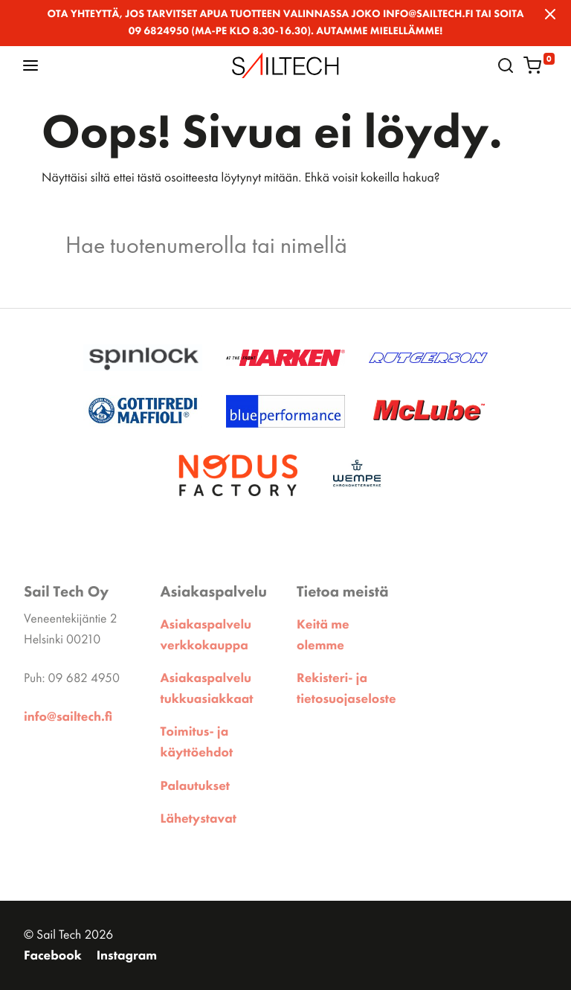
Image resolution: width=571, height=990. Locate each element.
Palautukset (195, 786)
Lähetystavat (198, 819)
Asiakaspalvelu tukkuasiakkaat (207, 688)
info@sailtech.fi (68, 717)
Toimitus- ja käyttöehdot (197, 742)
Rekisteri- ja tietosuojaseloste (346, 688)
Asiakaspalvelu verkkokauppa (206, 635)
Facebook (53, 956)
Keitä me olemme (323, 635)
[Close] (550, 14)
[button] (30, 65)
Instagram (127, 956)
